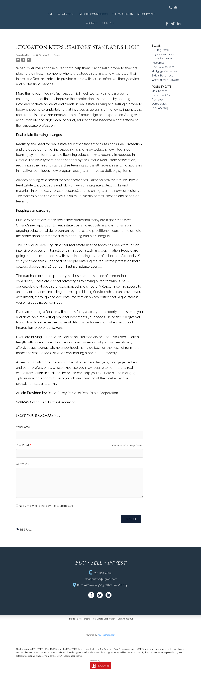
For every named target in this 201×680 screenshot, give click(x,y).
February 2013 (160, 108)
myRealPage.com (106, 635)
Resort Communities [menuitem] (93, 14)
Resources (145, 14)
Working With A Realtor (166, 79)
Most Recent (159, 91)
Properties (64, 14)
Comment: (23, 463)
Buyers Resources (163, 54)
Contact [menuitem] (108, 23)
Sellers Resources (162, 75)
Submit (131, 519)
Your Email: (23, 445)
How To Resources (163, 67)
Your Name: (23, 427)
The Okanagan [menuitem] (122, 14)
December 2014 (161, 95)
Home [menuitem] (49, 14)
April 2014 (157, 99)
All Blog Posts (160, 49)
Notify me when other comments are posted (44, 505)
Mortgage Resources (164, 71)
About (90, 23)
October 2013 (160, 103)
